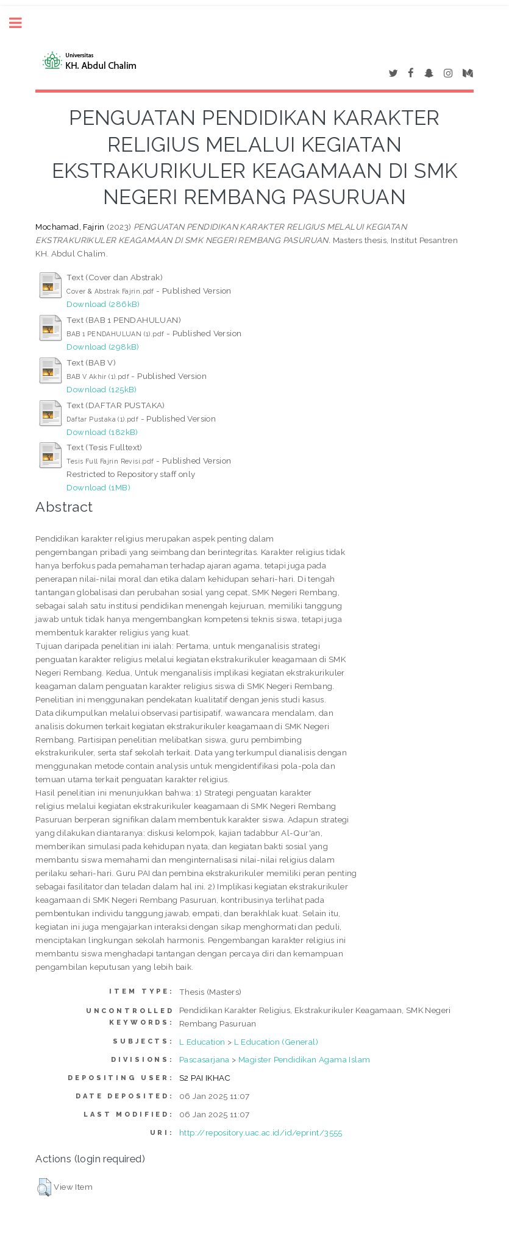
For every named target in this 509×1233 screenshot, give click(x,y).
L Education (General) (276, 1042)
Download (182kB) (102, 432)
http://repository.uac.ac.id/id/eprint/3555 (261, 1132)
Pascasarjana (204, 1059)
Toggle (22, 23)
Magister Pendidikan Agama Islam (304, 1059)
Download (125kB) (101, 389)
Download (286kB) (103, 304)
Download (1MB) (98, 487)
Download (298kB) (102, 347)
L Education (202, 1042)
